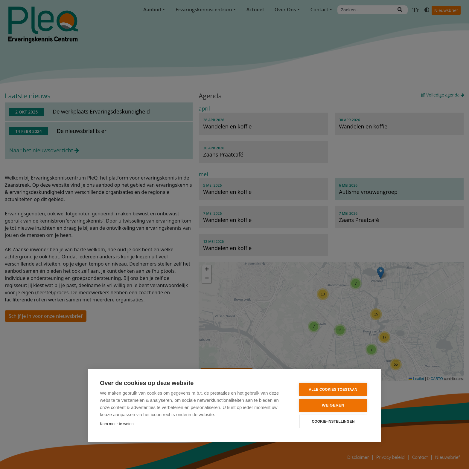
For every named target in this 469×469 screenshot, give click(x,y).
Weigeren (333, 405)
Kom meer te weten (117, 424)
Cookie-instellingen (333, 421)
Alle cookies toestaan (333, 389)
